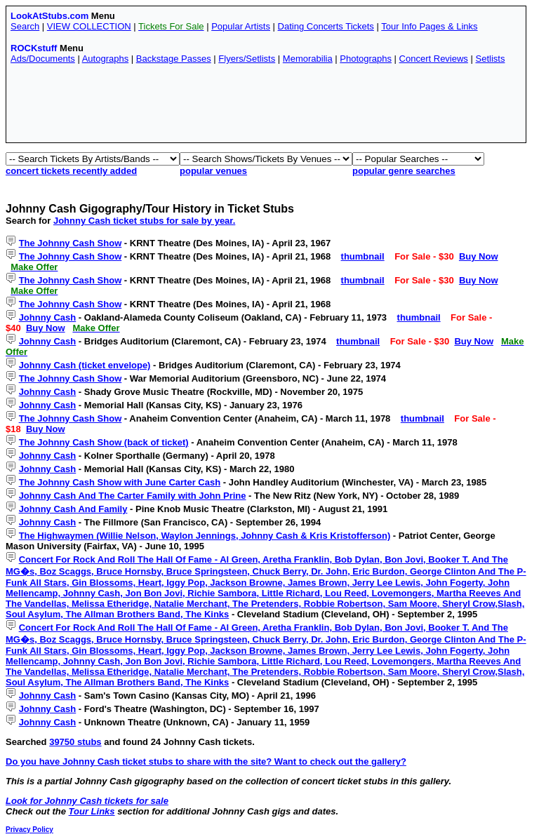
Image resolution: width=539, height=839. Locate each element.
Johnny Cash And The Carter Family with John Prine (132, 495)
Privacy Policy (29, 829)
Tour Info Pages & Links (429, 26)
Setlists (490, 58)
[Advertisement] (266, 106)
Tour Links (92, 811)
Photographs (366, 58)
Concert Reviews (433, 58)
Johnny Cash (47, 317)
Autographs (105, 58)
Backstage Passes (173, 58)
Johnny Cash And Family (73, 509)
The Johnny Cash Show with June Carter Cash (120, 482)
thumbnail (363, 256)
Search (25, 26)
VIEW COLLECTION (89, 26)
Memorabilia (308, 58)
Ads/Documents (43, 58)
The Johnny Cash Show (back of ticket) (104, 442)
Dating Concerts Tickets (326, 26)
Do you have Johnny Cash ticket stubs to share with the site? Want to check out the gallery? (206, 761)
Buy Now (478, 256)
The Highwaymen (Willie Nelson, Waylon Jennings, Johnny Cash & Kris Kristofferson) (205, 535)
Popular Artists (240, 26)
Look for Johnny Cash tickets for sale (87, 801)
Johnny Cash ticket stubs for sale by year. (144, 220)
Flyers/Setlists (246, 58)
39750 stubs (75, 742)
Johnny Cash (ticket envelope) (85, 365)
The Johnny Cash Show (70, 243)
